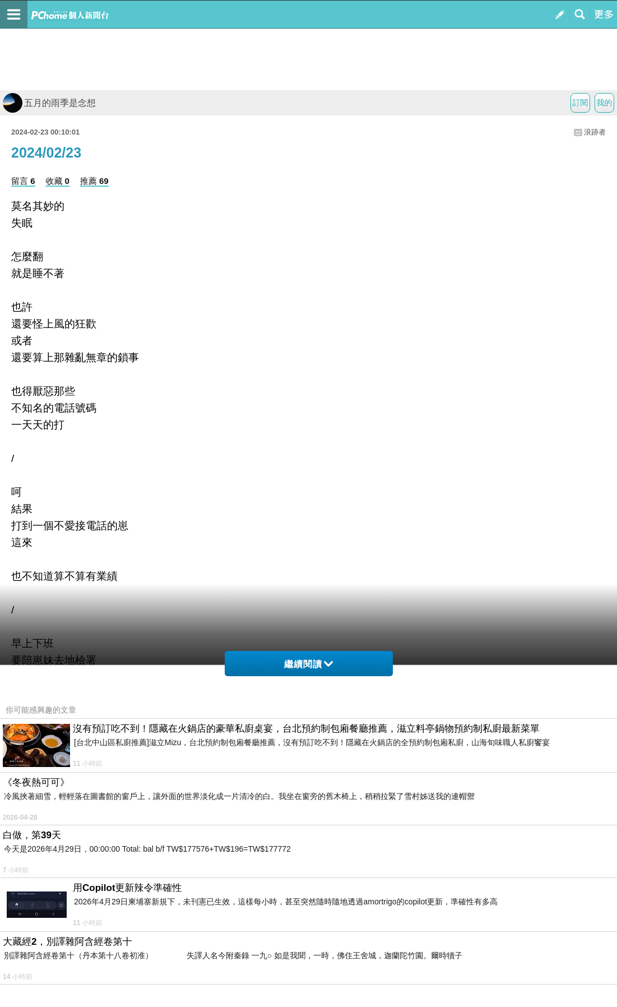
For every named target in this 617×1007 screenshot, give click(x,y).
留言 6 (23, 181)
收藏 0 (57, 181)
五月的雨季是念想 (49, 103)
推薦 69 (94, 181)
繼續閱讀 (308, 664)
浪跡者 (595, 132)
